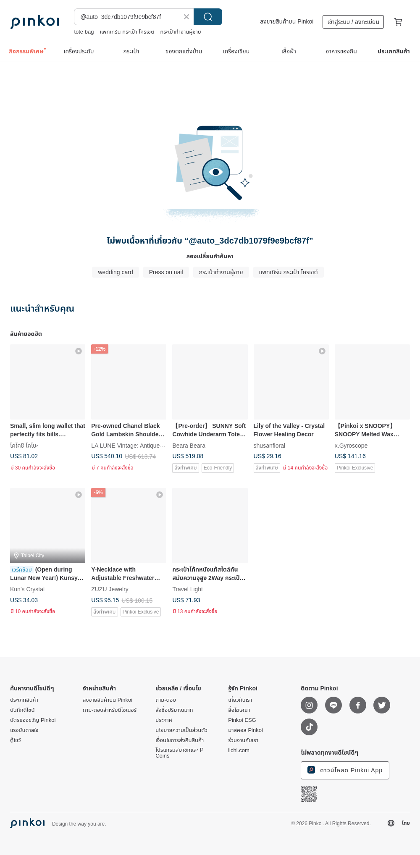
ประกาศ (163, 720)
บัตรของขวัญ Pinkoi (32, 720)
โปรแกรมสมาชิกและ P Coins (179, 753)
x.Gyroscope (351, 445)
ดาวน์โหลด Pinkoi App (345, 770)
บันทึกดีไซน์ (22, 710)
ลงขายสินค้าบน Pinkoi (286, 21)
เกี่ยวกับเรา (240, 700)
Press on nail (166, 272)
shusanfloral (270, 445)
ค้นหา (208, 17)
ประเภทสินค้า (24, 700)
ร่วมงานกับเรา (243, 740)
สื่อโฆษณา (239, 710)
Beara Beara (188, 445)
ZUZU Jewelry (110, 589)
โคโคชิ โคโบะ (24, 445)
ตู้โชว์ (15, 740)
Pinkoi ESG (242, 720)
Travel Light (187, 589)
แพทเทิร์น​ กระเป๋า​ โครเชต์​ (127, 32)
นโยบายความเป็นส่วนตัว (181, 730)
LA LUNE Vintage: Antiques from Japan (142, 445)
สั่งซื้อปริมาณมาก (174, 710)
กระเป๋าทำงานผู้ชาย (180, 32)
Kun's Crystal (27, 589)
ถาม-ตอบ (165, 700)
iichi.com (238, 750)
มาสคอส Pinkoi (245, 730)
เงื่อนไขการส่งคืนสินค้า (179, 740)
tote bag (84, 32)
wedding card (115, 272)
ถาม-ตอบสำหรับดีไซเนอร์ (109, 710)
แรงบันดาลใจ (24, 730)
